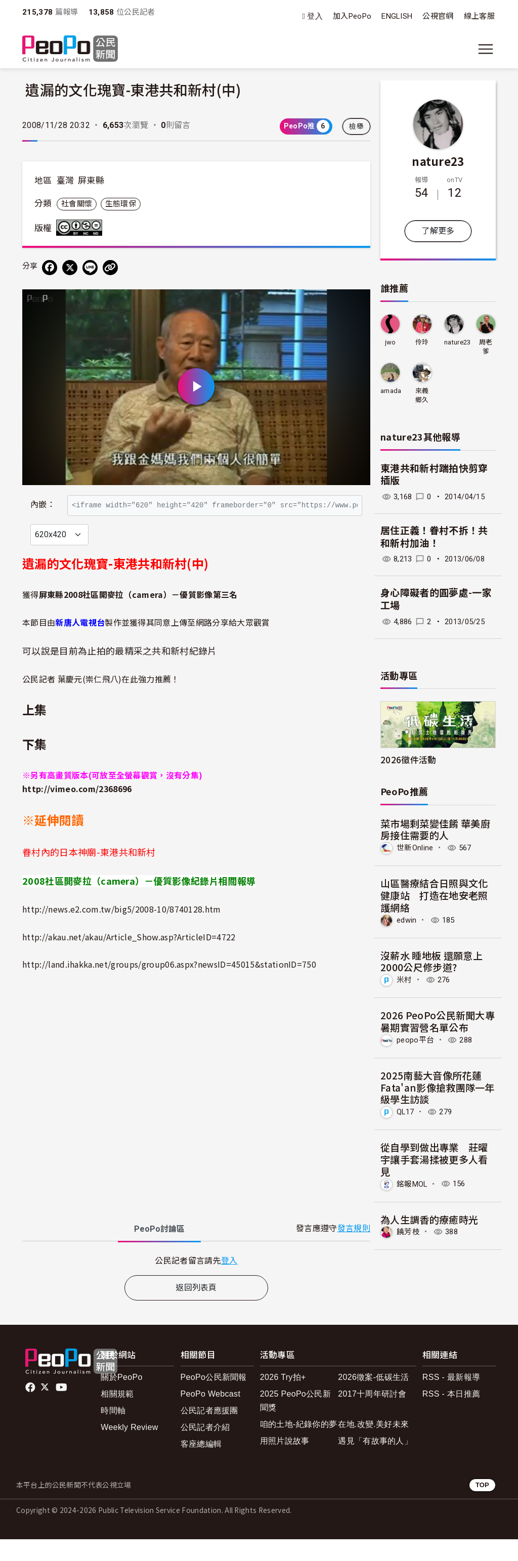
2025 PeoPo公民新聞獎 (295, 1422)
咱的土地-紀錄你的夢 (298, 1446)
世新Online (415, 847)
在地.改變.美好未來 (373, 1446)
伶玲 (422, 342)
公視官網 (437, 16)
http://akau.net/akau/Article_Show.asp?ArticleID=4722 (129, 958)
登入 (315, 16)
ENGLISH (396, 16)
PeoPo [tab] (159, 1250)
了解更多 (437, 231)
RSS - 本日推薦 (451, 1415)
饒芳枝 (408, 1231)
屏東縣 (91, 181)
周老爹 (486, 346)
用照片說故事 (285, 1463)
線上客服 (479, 16)
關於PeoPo (121, 1399)
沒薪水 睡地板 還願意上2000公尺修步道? (431, 961)
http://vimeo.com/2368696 (77, 811)
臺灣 (65, 181)
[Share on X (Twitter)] (69, 267)
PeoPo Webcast (211, 1415)
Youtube (62, 1409)
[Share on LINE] (90, 267)
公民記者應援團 (209, 1432)
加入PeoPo (352, 16)
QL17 (405, 1111)
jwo (390, 342)
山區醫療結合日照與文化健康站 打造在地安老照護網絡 (434, 895)
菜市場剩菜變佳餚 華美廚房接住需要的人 (435, 829)
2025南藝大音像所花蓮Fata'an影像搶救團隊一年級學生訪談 (437, 1087)
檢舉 (356, 126)
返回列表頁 (196, 1309)
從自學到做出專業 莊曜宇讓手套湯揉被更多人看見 (434, 1159)
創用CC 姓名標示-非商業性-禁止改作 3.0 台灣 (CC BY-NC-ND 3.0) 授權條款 (81, 228)
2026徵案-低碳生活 (373, 1399)
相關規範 (117, 1415)
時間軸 (113, 1432)
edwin (407, 920)
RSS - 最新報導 (451, 1399)
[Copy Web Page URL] (110, 267)
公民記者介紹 (205, 1449)
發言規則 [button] (353, 1250)
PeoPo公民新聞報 (214, 1399)
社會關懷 (76, 203)
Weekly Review (129, 1449)
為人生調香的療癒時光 (429, 1219)
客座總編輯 (201, 1466)
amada (391, 391)
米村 (404, 979)
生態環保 (120, 203)
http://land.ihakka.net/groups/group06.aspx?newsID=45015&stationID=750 (169, 986)
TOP (482, 1507)
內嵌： (42, 500)
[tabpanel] (196, 1282)
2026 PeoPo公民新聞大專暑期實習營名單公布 (437, 1021)
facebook (31, 1409)
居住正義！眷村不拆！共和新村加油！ (434, 537)
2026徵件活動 (408, 759)
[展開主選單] (486, 49)
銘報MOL (412, 1183)
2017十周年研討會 (372, 1415)
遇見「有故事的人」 (375, 1463)
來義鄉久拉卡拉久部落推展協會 (422, 396)
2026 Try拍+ (283, 1399)
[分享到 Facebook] (49, 267)
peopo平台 (415, 1040)
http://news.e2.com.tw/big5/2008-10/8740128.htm (121, 931)
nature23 (438, 161)
